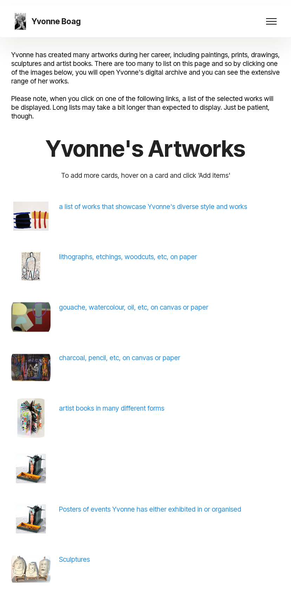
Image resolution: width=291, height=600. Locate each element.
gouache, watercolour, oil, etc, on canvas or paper (133, 307)
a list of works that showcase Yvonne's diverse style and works (154, 206)
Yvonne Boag (56, 21)
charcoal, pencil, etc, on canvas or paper (119, 357)
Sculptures (74, 559)
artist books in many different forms (111, 408)
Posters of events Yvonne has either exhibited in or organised (150, 509)
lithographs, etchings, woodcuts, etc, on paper (128, 256)
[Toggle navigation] (271, 21)
